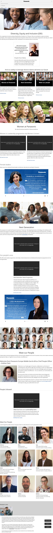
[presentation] (24, 321)
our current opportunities (45, 381)
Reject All (47, 523)
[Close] (52, 524)
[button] (45, 195)
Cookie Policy (17, 143)
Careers (6, 7)
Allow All (48, 526)
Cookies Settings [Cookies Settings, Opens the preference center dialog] (48, 520)
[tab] (24, 321)
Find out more (3, 93)
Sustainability (24, 234)
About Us (3, 5)
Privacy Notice (17, 528)
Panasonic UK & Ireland (4, 3)
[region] (26, 524)
